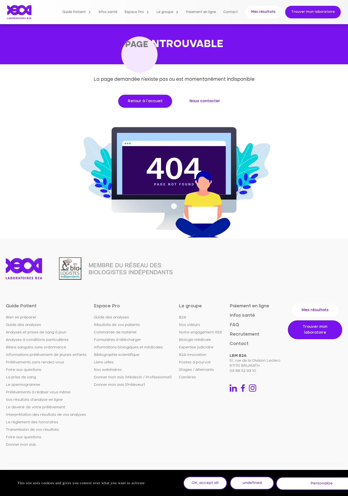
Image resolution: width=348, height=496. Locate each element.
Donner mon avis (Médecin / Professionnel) (133, 377)
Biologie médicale (195, 340)
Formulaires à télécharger (117, 340)
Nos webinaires (108, 370)
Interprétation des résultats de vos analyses (46, 415)
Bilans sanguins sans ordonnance (36, 347)
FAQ (234, 325)
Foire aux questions (23, 370)
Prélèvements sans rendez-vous (35, 362)
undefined (255, 483)
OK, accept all (206, 483)
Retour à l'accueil (145, 101)
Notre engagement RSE (200, 332)
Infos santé (107, 12)
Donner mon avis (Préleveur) (119, 385)
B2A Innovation (192, 355)
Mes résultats (263, 12)
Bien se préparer (21, 317)
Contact (230, 12)
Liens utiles (104, 362)
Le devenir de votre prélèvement (35, 407)
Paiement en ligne (201, 12)
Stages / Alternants (196, 370)
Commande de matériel (115, 332)
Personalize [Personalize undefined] (304, 483)
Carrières (187, 377)
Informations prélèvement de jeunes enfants (46, 355)
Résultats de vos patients (117, 325)
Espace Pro (134, 12)
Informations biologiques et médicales (128, 347)
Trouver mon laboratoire (313, 12)
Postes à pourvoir (195, 362)
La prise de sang (21, 377)
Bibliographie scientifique (116, 355)
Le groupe (164, 12)
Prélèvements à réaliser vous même (38, 392)
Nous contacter (204, 101)
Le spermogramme (23, 385)
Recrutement (244, 334)
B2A (182, 317)
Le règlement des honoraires (32, 422)
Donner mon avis (21, 445)
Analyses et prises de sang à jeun (36, 332)
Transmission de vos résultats (32, 430)
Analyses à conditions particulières (37, 340)
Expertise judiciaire (196, 347)
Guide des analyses (23, 325)
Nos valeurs (189, 325)
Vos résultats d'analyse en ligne (34, 400)
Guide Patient (74, 12)
